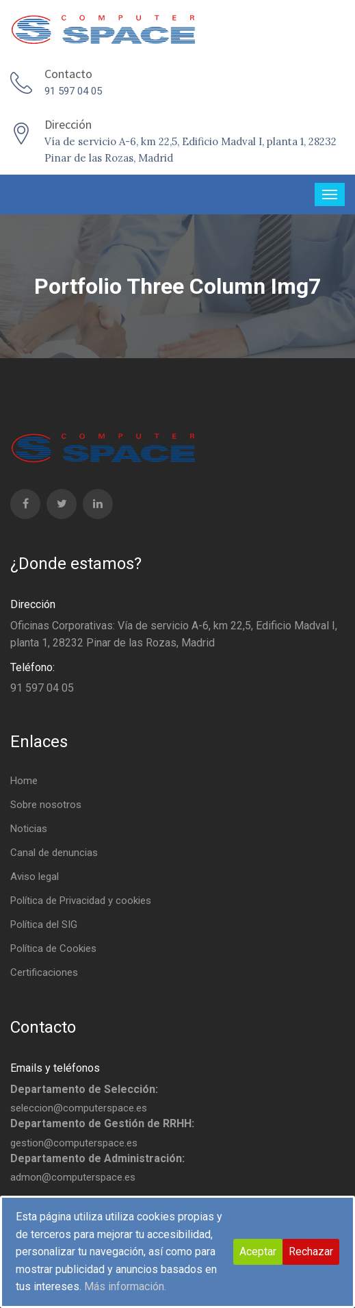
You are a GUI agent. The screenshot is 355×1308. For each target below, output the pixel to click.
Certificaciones (44, 972)
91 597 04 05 (73, 91)
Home (24, 781)
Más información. (125, 1286)
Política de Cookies (53, 948)
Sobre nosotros (45, 804)
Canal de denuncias (54, 852)
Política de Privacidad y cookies (80, 900)
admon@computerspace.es (72, 1177)
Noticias (28, 828)
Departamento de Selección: (84, 1089)
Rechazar (311, 1251)
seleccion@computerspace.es (78, 1108)
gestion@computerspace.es (73, 1143)
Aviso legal (34, 876)
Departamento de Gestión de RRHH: (102, 1123)
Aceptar (257, 1251)
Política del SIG (43, 924)
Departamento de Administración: (97, 1158)
